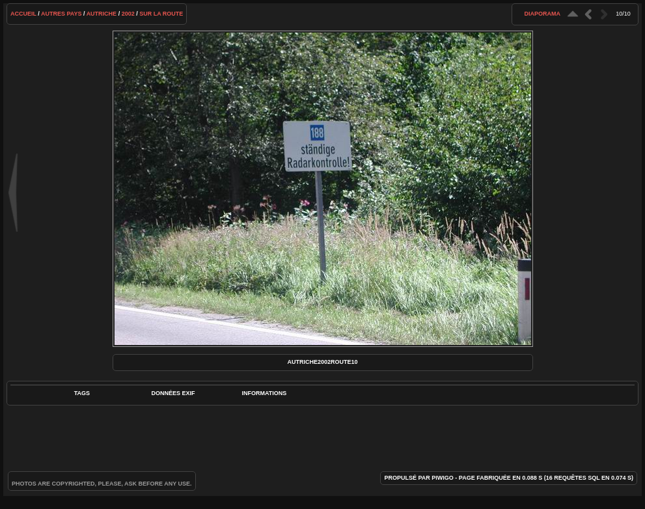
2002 (128, 13)
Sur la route (161, 13)
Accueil (23, 13)
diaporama (543, 13)
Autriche (102, 13)
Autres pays (61, 13)
